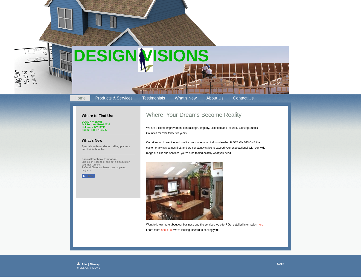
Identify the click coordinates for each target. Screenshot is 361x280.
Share (88, 176)
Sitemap (94, 264)
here (260, 224)
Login (280, 263)
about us (166, 230)
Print (82, 264)
